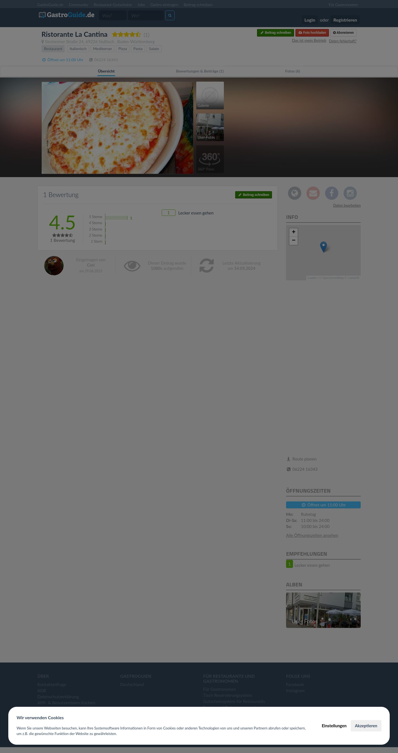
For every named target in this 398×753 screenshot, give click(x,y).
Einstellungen (334, 725)
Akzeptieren (366, 725)
